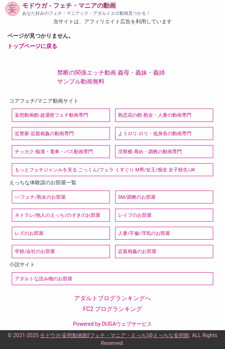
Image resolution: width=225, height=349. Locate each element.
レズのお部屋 (29, 233)
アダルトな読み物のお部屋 (43, 278)
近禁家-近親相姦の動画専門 (44, 133)
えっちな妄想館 (171, 335)
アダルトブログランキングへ (112, 298)
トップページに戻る (32, 46)
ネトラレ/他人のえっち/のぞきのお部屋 (57, 215)
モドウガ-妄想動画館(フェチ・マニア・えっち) (94, 335)
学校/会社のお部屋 (35, 251)
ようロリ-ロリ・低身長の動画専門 (154, 133)
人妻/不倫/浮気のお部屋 (144, 233)
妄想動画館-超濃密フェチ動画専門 (51, 115)
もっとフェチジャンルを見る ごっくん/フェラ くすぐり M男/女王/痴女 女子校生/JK (105, 169)
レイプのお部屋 (135, 215)
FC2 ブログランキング (112, 308)
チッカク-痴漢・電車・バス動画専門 (54, 151)
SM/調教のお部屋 (137, 197)
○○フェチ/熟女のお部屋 (40, 197)
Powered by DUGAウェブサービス (112, 324)
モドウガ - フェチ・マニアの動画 (68, 5)
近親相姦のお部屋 (137, 251)
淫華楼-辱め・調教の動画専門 (150, 151)
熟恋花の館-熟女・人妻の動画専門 (154, 115)
